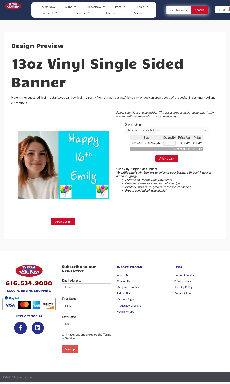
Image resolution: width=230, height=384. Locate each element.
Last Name (69, 318)
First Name (69, 299)
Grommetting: (134, 125)
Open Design (63, 222)
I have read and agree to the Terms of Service (82, 337)
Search (199, 10)
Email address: (71, 281)
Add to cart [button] (166, 159)
